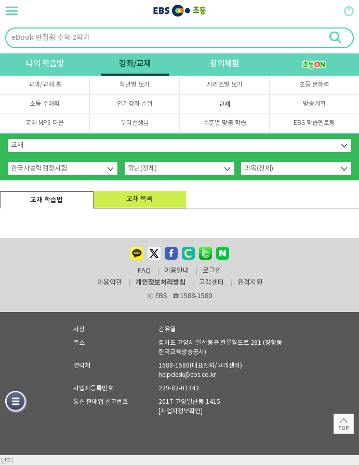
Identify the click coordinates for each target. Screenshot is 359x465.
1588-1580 (192, 296)
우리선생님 (135, 123)
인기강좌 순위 (135, 104)
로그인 (212, 271)
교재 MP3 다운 (44, 123)
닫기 (7, 460)
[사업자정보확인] (180, 411)
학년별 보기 (134, 84)
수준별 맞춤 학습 (224, 123)
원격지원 (249, 283)
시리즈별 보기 (225, 84)
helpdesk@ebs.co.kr (187, 375)
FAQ (144, 271)
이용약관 (109, 283)
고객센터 (211, 283)
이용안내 (176, 271)
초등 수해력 (45, 104)
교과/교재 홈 (45, 84)
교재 (224, 104)
